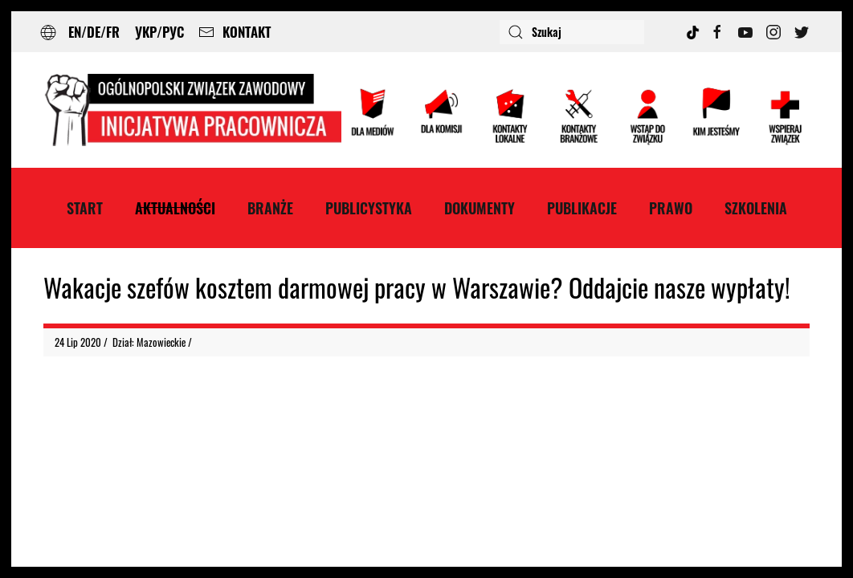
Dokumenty (479, 207)
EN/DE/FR (94, 32)
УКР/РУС (159, 32)
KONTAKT (234, 32)
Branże (270, 207)
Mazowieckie (161, 342)
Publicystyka (368, 207)
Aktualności (175, 207)
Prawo (670, 207)
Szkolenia (755, 207)
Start (85, 207)
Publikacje (582, 207)
